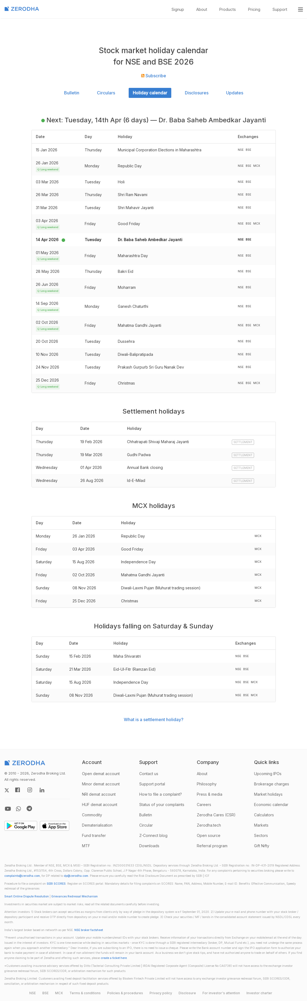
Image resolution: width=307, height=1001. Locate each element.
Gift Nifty (261, 845)
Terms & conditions (85, 993)
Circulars (106, 92)
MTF (86, 845)
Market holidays (268, 794)
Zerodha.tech (209, 825)
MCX (59, 993)
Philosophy (207, 784)
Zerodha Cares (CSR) (216, 815)
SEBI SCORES (56, 883)
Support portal (152, 784)
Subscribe (153, 75)
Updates (234, 92)
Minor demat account (101, 784)
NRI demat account (99, 794)
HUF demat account (99, 804)
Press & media (209, 794)
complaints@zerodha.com (22, 876)
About (201, 9)
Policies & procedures (125, 993)
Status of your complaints (161, 804)
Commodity (92, 815)
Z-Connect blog (153, 835)
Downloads (149, 845)
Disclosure (187, 993)
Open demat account (101, 773)
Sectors (261, 835)
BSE (45, 993)
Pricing (254, 9)
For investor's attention (221, 993)
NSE (32, 993)
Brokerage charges (271, 784)
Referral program (212, 845)
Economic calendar (271, 804)
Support (280, 9)
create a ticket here (114, 958)
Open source (208, 835)
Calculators (264, 815)
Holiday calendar (150, 92)
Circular (146, 825)
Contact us (148, 773)
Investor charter (259, 993)
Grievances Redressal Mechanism (74, 896)
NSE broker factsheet (88, 930)
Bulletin (71, 92)
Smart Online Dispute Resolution (26, 896)
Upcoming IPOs (267, 773)
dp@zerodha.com (76, 876)
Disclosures (196, 92)
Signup (178, 9)
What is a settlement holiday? (153, 719)
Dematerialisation (97, 825)
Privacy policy (161, 993)
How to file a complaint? (160, 794)
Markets (261, 825)
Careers (204, 804)
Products (227, 9)
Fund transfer (94, 835)
